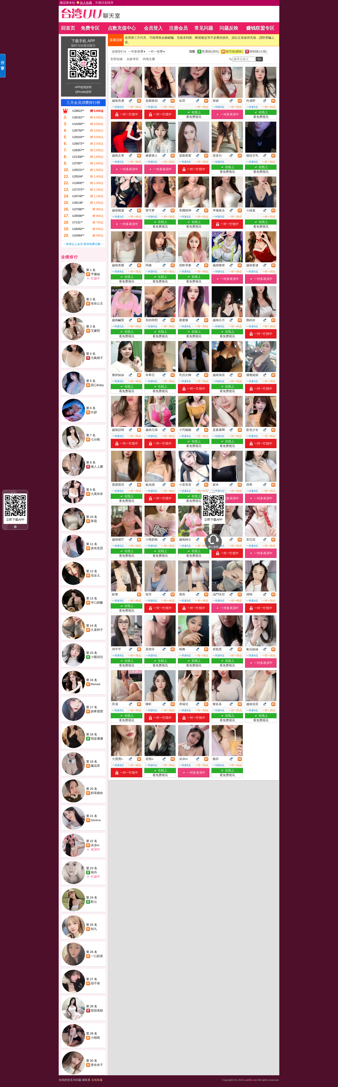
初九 (94, 929)
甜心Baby (97, 385)
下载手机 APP (83, 41)
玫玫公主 (97, 303)
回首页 (68, 28)
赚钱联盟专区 (260, 28)
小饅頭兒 (97, 657)
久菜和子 (97, 630)
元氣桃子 (97, 358)
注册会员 (178, 28)
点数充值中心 (122, 28)
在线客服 (97, 1080)
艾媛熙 (95, 330)
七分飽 (95, 439)
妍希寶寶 (97, 711)
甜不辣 (95, 983)
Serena (96, 820)
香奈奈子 (97, 1065)
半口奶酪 (97, 602)
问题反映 (228, 28)
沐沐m (95, 845)
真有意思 (97, 548)
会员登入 (153, 28)
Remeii (95, 684)
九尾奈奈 (97, 494)
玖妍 (94, 412)
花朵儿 (95, 575)
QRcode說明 (83, 92)
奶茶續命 (97, 793)
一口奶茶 (97, 956)
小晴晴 (95, 1037)
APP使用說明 (83, 87)
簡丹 (94, 872)
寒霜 (94, 521)
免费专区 (90, 28)
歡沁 (94, 901)
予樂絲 (95, 274)
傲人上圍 (97, 466)
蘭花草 (95, 765)
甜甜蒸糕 (97, 1010)
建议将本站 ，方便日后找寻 (86, 2)
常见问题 (203, 28)
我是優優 (97, 738)
